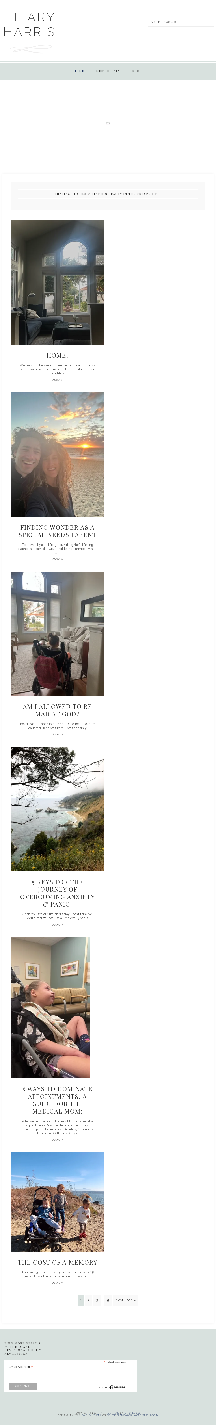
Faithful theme (109, 1413)
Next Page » (125, 1300)
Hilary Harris (29, 24)
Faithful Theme (92, 1415)
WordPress (141, 1415)
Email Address (21, 1367)
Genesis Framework (119, 1415)
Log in (154, 1415)
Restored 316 (132, 1413)
